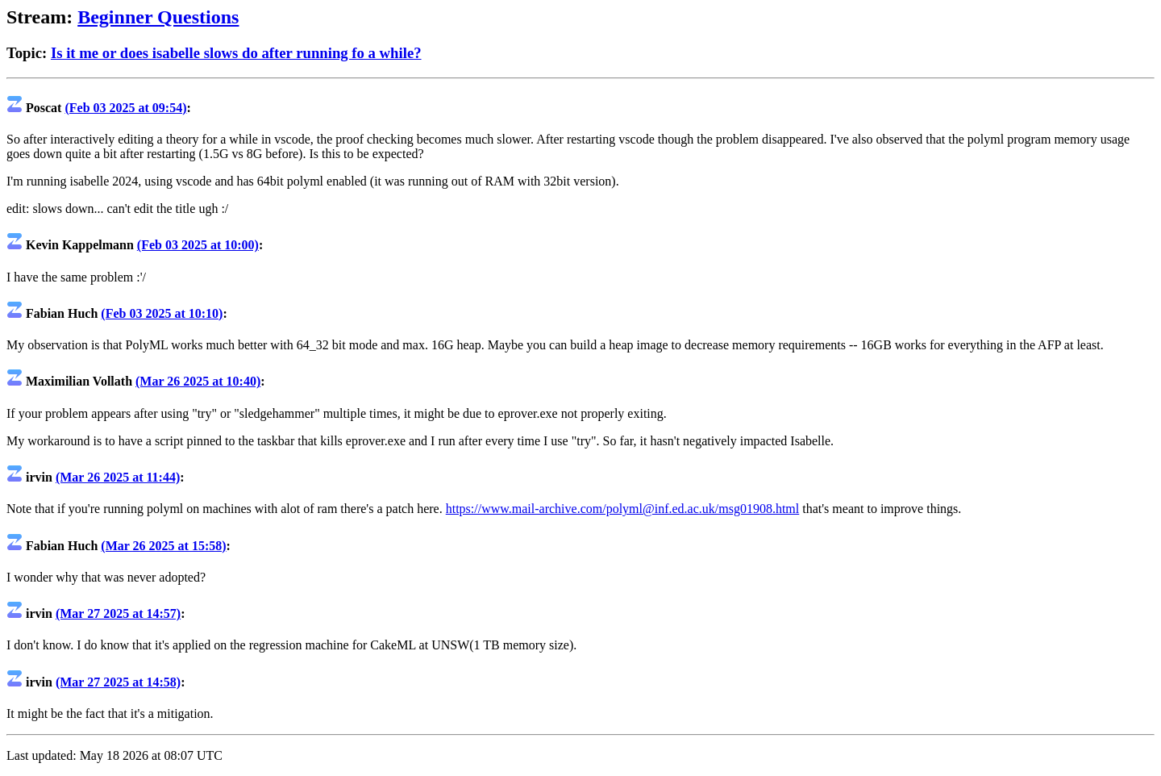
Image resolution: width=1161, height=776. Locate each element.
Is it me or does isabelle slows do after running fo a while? (236, 52)
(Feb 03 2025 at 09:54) (125, 108)
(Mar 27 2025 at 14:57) (118, 613)
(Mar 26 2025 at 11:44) (118, 477)
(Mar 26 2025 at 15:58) (163, 546)
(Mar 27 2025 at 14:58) (118, 682)
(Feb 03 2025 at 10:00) (198, 245)
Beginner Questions (158, 16)
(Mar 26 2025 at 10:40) (197, 381)
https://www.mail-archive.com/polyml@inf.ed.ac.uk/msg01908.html (623, 508)
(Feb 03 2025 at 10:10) (162, 313)
